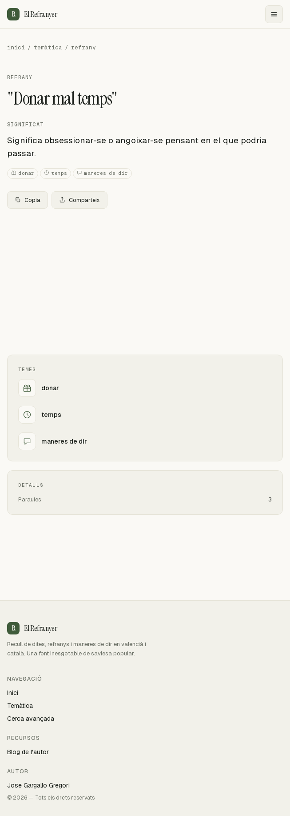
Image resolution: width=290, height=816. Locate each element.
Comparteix (79, 200)
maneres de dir (102, 173)
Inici (12, 693)
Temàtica (20, 706)
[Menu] (274, 14)
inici (16, 47)
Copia (27, 200)
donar (22, 173)
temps (55, 173)
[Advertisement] (145, 281)
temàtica (48, 47)
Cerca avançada (30, 719)
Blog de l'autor (28, 752)
